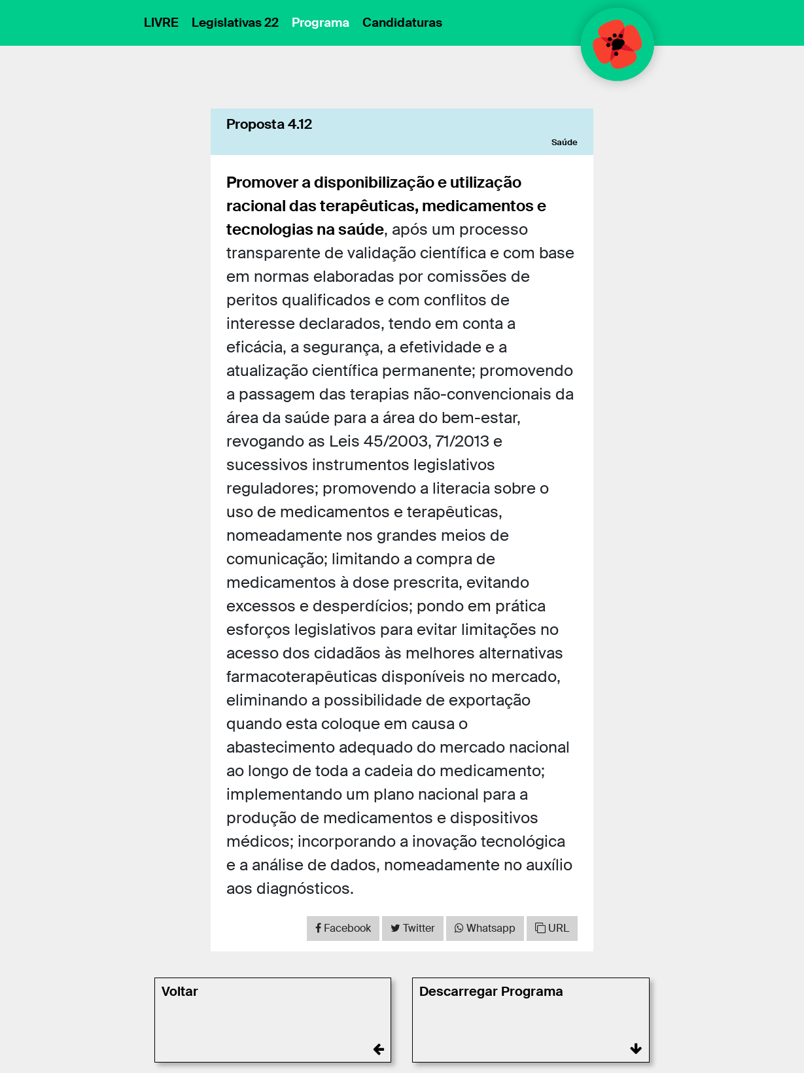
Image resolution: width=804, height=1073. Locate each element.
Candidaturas (402, 22)
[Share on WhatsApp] (485, 928)
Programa (320, 22)
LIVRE (161, 22)
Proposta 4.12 (269, 124)
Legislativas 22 (235, 22)
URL (552, 928)
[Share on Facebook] (343, 928)
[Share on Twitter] (413, 928)
